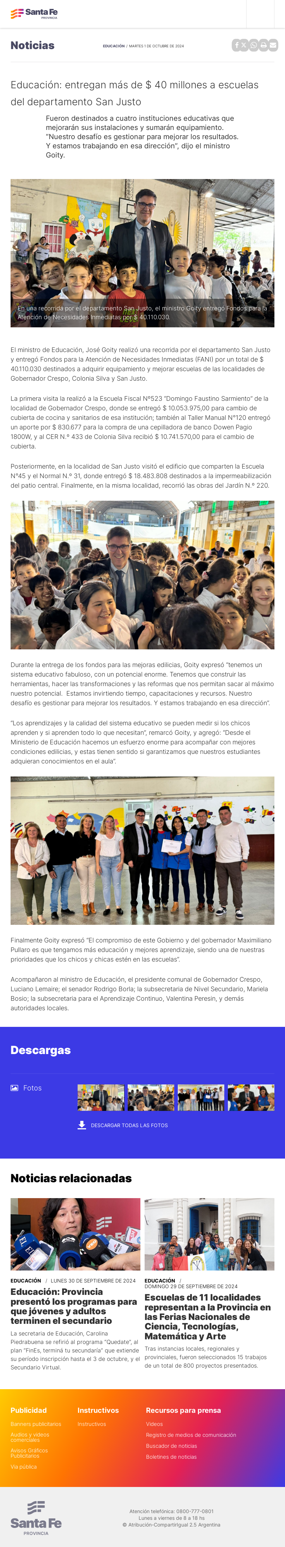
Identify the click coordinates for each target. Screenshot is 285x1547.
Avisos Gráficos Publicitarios (29, 1449)
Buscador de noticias (171, 1442)
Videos (154, 1420)
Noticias (33, 44)
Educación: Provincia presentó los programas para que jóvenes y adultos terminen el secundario (71, 1303)
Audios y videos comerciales (30, 1433)
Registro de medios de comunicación (191, 1431)
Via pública (24, 1463)
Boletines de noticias (171, 1453)
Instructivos (92, 1420)
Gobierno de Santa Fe (34, 14)
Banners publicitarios (36, 1420)
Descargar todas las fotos (123, 1123)
